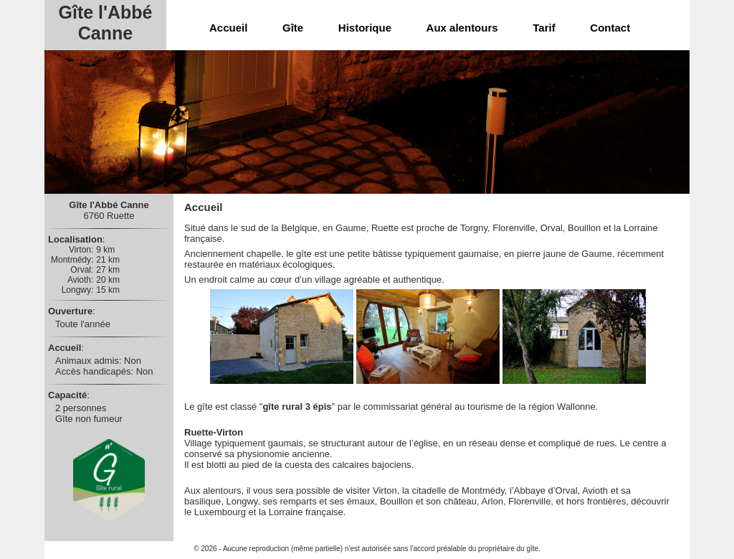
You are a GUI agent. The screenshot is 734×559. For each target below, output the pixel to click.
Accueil (228, 28)
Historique (364, 28)
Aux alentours (462, 28)
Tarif (544, 28)
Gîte (292, 28)
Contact (610, 28)
